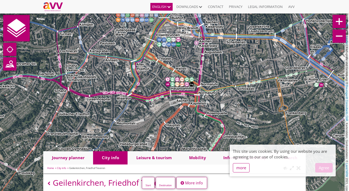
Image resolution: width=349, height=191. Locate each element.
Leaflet (346, 40)
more (241, 167)
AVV (291, 6)
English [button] (161, 6)
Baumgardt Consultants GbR (346, 103)
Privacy (235, 6)
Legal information (265, 6)
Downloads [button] (189, 6)
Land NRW (346, 170)
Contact (215, 6)
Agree (324, 167)
